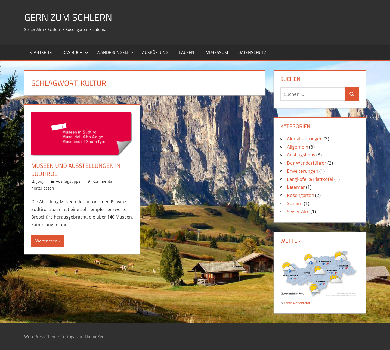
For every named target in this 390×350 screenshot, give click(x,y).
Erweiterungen (302, 171)
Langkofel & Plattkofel (310, 179)
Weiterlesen (46, 241)
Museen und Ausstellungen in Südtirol (75, 170)
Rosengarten (300, 195)
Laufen (186, 52)
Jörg (40, 181)
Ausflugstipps (68, 181)
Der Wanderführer (306, 163)
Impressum (216, 52)
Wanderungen (115, 52)
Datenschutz (252, 52)
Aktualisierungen (305, 138)
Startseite (40, 52)
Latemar (296, 187)
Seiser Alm (298, 211)
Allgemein (297, 147)
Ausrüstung (155, 52)
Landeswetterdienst (297, 303)
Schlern (295, 203)
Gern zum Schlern (68, 17)
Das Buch (75, 52)
